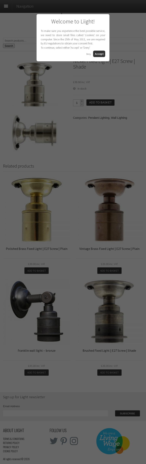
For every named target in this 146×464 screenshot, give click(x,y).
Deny (88, 54)
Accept (99, 54)
